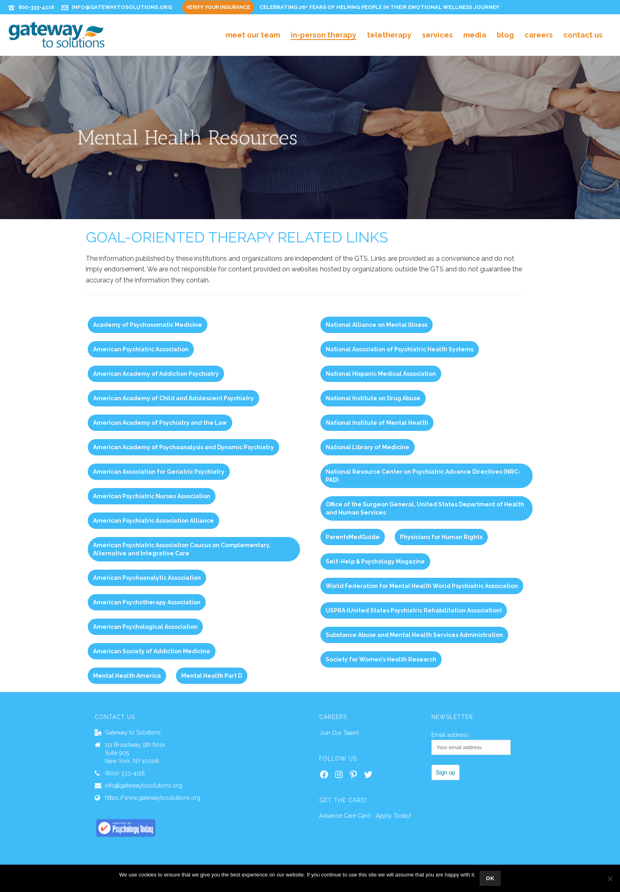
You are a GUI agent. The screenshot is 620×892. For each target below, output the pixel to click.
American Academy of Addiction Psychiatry (156, 374)
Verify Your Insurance (218, 7)
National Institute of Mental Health (377, 422)
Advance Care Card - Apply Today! (365, 815)
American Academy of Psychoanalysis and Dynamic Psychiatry (183, 447)
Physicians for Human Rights (441, 537)
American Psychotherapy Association (146, 602)
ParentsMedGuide (353, 537)
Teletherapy (389, 35)
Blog (505, 35)
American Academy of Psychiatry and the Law (160, 422)
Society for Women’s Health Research (381, 659)
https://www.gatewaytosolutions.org (152, 797)
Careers (538, 35)
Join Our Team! (339, 733)
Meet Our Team (253, 35)
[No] (610, 878)
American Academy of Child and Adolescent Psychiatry (173, 398)
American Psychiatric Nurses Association (151, 496)
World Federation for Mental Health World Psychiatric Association (422, 586)
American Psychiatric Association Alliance (153, 520)
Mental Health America (127, 675)
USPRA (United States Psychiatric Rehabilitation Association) (414, 610)
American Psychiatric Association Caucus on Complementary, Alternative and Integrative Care (182, 549)
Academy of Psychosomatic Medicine (147, 325)
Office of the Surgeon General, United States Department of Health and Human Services (425, 508)
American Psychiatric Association (141, 349)
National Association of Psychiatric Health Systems (399, 349)
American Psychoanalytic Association (147, 578)
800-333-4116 (36, 7)
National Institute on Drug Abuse (373, 398)
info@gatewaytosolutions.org (122, 7)
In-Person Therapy (323, 35)
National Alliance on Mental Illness (376, 325)
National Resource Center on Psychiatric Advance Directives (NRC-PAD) (423, 475)
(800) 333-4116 (125, 773)
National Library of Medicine (367, 447)
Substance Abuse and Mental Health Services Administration (414, 635)
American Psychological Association (145, 627)
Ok (490, 878)
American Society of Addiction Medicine (151, 651)
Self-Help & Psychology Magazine (375, 561)
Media (474, 35)
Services (437, 35)
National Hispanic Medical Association (381, 374)
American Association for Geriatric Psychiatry (158, 471)
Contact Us (582, 35)
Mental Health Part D (211, 675)
